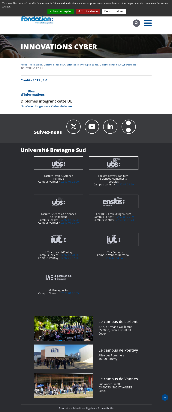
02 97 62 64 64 (114, 258)
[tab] (31, 92)
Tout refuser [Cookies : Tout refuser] (88, 11)
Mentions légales (84, 408)
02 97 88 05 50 (70, 220)
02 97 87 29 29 (125, 184)
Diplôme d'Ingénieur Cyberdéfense (46, 106)
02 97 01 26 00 (70, 181)
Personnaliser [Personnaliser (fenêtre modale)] (114, 11)
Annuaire (64, 408)
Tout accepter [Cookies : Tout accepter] (60, 11)
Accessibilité (105, 408)
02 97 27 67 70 (70, 258)
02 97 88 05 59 (125, 217)
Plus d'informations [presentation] (31, 93)
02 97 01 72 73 (125, 220)
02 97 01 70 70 (70, 222)
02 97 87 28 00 (70, 255)
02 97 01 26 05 (70, 293)
